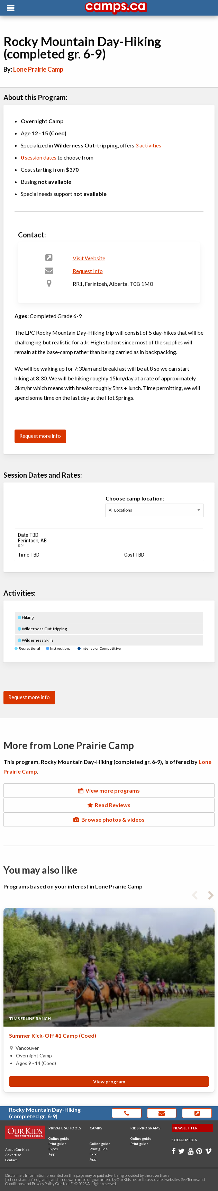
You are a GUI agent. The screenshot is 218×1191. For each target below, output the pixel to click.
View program (109, 1081)
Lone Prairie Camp (38, 69)
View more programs (109, 790)
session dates (38, 157)
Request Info (88, 271)
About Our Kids (17, 1149)
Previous (194, 894)
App (51, 1154)
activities (148, 145)
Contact (11, 1160)
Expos (53, 1149)
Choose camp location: (154, 510)
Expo (93, 1154)
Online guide (58, 1138)
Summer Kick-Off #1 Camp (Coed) (52, 1035)
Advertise (13, 1155)
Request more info (40, 436)
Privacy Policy (43, 1183)
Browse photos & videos (109, 819)
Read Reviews (109, 805)
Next (211, 894)
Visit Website (89, 258)
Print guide (57, 1144)
